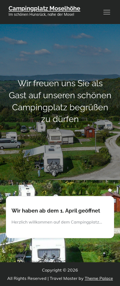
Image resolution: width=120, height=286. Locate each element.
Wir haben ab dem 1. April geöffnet (55, 210)
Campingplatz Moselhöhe (44, 8)
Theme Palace (99, 278)
